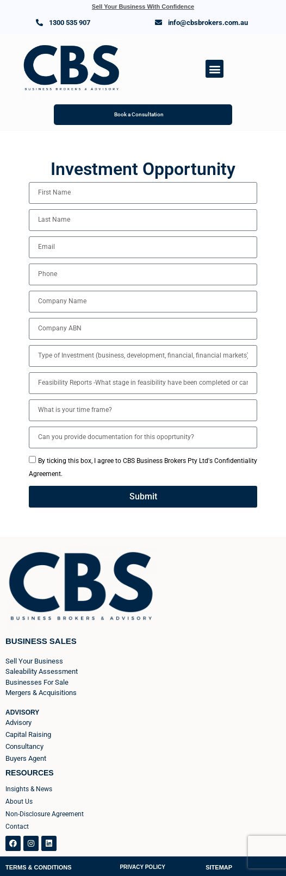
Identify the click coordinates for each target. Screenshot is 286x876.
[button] (214, 69)
